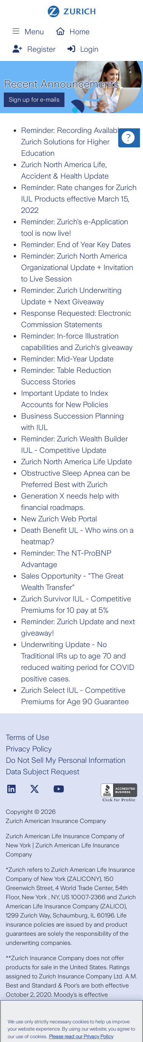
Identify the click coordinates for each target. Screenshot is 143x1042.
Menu (28, 31)
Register (34, 49)
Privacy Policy (29, 749)
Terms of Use (27, 737)
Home (73, 31)
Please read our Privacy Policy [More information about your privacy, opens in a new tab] (81, 1039)
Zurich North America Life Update (76, 461)
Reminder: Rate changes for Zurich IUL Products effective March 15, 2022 (79, 198)
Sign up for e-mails (34, 99)
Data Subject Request (42, 771)
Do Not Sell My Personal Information (65, 760)
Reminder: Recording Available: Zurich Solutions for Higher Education (73, 141)
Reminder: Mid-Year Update (67, 359)
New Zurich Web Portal (59, 519)
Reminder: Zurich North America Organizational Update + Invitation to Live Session (77, 267)
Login (82, 49)
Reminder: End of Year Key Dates (76, 244)
